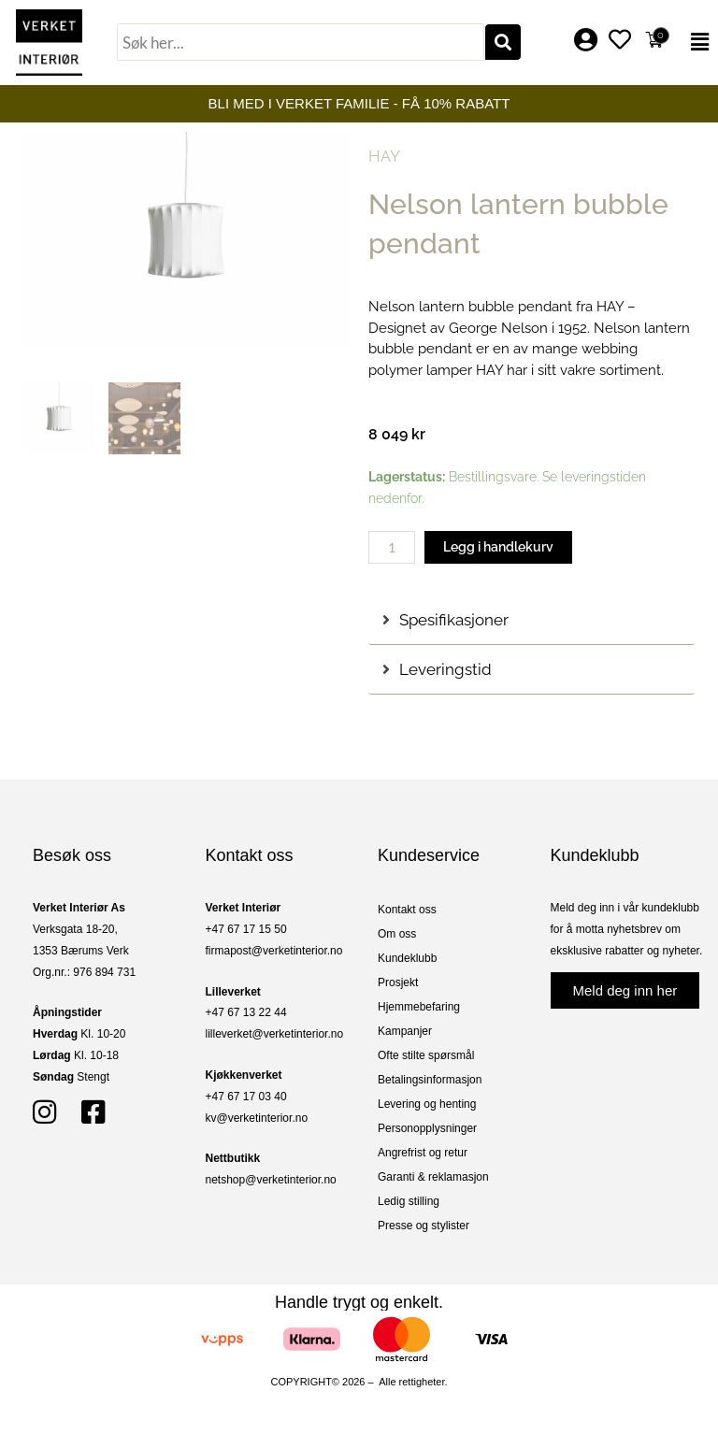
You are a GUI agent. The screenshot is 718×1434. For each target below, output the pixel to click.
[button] (696, 42)
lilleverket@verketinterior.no (275, 1033)
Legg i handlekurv (498, 546)
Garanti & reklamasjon (433, 1176)
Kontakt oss (407, 909)
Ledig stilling (408, 1201)
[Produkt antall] (391, 547)
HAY (384, 156)
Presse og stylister (423, 1225)
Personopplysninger (427, 1128)
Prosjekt (398, 982)
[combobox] (300, 42)
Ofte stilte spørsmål (426, 1055)
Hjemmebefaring (419, 1006)
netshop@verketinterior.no (271, 1179)
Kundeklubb (407, 958)
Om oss (397, 933)
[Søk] (503, 42)
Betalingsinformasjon (429, 1079)
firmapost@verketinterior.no (274, 950)
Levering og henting (427, 1104)
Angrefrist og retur (422, 1152)
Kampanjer (405, 1031)
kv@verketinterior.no (257, 1118)
